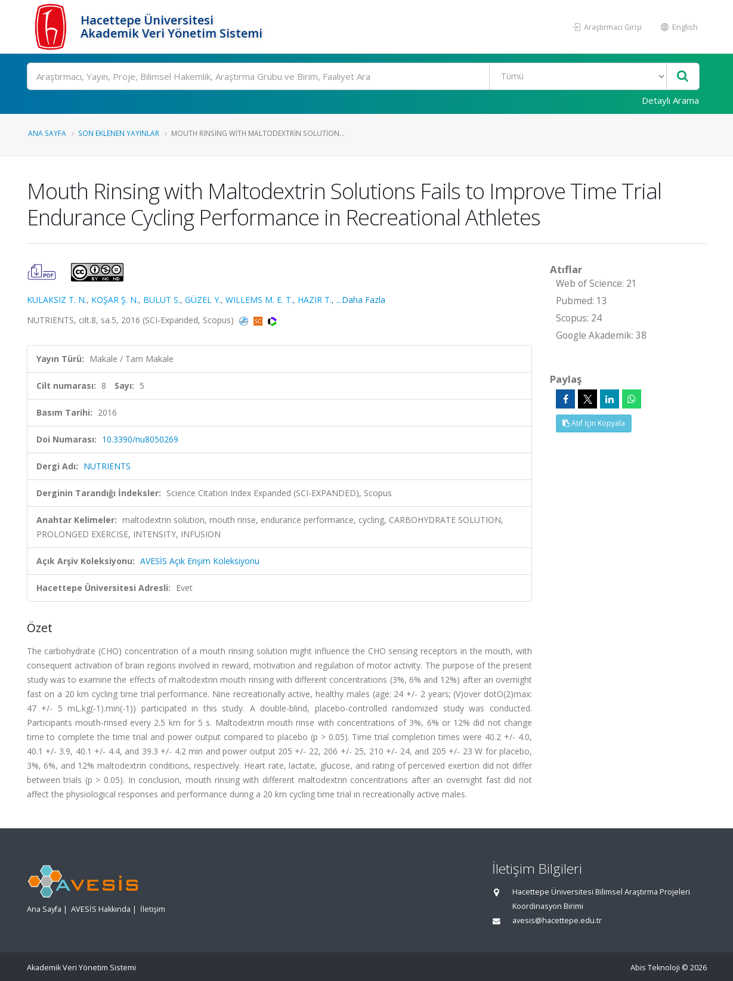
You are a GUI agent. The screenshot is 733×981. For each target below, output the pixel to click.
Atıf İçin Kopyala (593, 423)
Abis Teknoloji (655, 968)
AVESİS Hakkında (101, 909)
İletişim (152, 909)
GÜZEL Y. (203, 299)
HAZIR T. (315, 299)
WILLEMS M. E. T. (259, 299)
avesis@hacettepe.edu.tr (557, 920)
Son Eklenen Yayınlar (118, 133)
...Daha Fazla (360, 299)
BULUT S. (161, 299)
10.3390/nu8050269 (140, 439)
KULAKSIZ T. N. (56, 299)
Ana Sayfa (47, 133)
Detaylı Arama (670, 100)
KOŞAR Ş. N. (114, 299)
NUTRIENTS (107, 466)
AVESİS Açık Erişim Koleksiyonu (199, 561)
